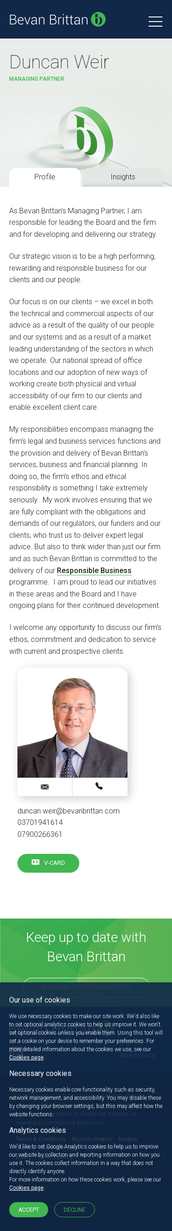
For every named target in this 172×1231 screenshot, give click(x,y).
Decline (74, 1210)
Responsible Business (94, 570)
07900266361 (40, 834)
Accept (28, 1210)
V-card (54, 862)
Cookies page (26, 1057)
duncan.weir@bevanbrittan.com (68, 811)
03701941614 (40, 822)
